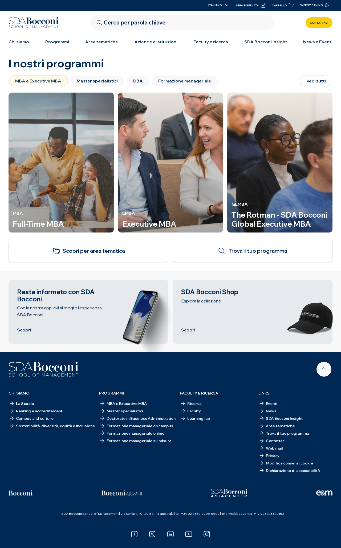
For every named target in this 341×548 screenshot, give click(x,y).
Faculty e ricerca (210, 41)
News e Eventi (317, 41)
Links (264, 393)
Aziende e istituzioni (155, 41)
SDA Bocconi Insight (265, 41)
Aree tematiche (101, 41)
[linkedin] (170, 534)
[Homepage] (44, 369)
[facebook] (134, 534)
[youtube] (188, 534)
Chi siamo (19, 41)
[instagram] (206, 534)
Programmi (57, 41)
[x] (152, 534)
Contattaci (319, 22)
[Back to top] (323, 369)
